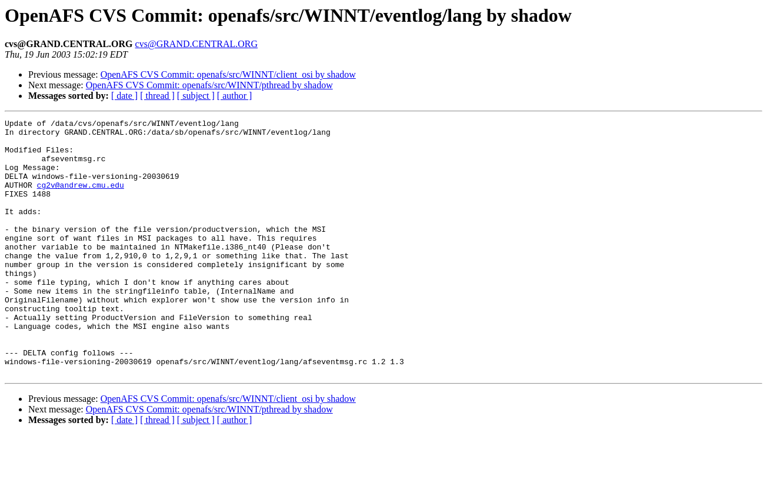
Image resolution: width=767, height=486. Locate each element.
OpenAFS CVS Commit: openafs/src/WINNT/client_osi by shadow (228, 74)
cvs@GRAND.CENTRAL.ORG (196, 44)
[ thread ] (157, 96)
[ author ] (234, 96)
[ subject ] (196, 96)
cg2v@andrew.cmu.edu (80, 199)
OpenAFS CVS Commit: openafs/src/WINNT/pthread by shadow (209, 85)
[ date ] (124, 96)
